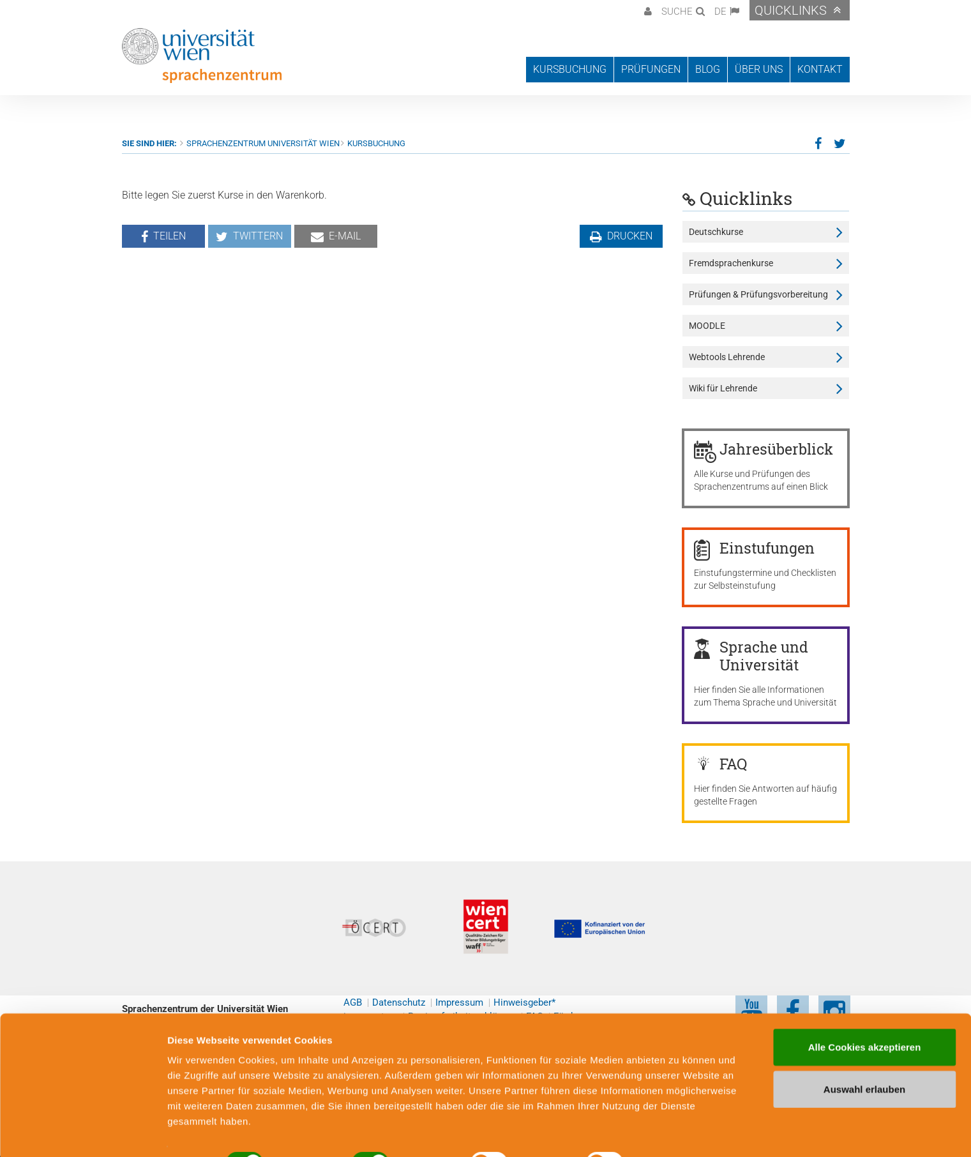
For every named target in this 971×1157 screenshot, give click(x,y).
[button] (646, 10)
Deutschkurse (716, 232)
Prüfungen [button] (651, 69)
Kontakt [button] (820, 69)
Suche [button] (677, 11)
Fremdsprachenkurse (731, 263)
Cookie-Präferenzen (692, 1131)
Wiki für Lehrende (723, 388)
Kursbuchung (376, 143)
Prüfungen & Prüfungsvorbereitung (758, 294)
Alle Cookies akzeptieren (864, 1016)
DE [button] (720, 11)
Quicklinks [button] (791, 10)
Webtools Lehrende (727, 357)
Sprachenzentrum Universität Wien (263, 143)
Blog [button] (707, 69)
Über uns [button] (759, 69)
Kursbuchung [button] (569, 69)
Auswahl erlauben (864, 1058)
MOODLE (707, 326)
